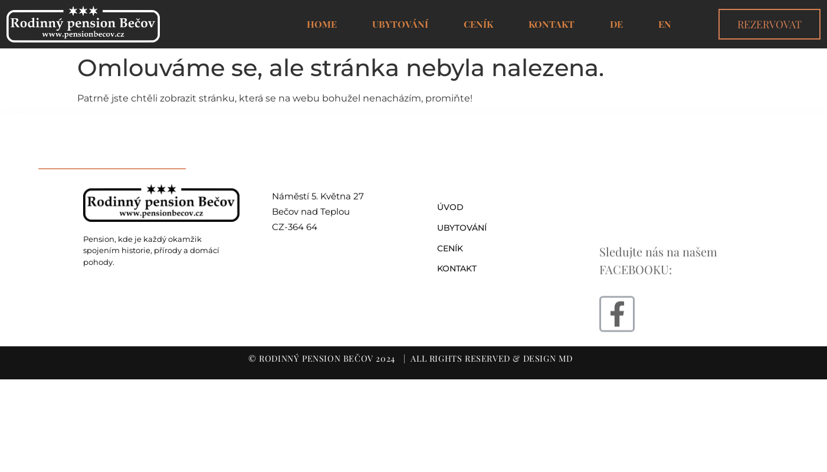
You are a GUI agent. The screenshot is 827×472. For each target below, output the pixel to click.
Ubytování (400, 24)
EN (664, 24)
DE (616, 24)
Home (322, 24)
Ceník (478, 24)
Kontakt (552, 24)
